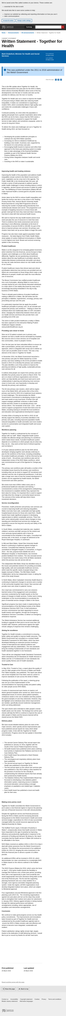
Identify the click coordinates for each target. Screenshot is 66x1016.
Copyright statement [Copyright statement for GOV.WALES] (26, 999)
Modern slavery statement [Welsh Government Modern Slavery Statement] (10, 1001)
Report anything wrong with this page (13, 982)
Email (61, 80)
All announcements (27, 32)
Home (4, 32)
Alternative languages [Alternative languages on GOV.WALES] (26, 1001)
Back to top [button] (24, 989)
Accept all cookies (8, 20)
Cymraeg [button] (29, 27)
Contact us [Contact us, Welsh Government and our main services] (5, 999)
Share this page (10, 989)
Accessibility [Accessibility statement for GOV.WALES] (14, 999)
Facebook (58, 80)
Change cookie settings (24, 20)
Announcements (13, 32)
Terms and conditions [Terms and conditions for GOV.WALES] (54, 999)
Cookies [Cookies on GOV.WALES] (37, 999)
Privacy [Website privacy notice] (44, 999)
